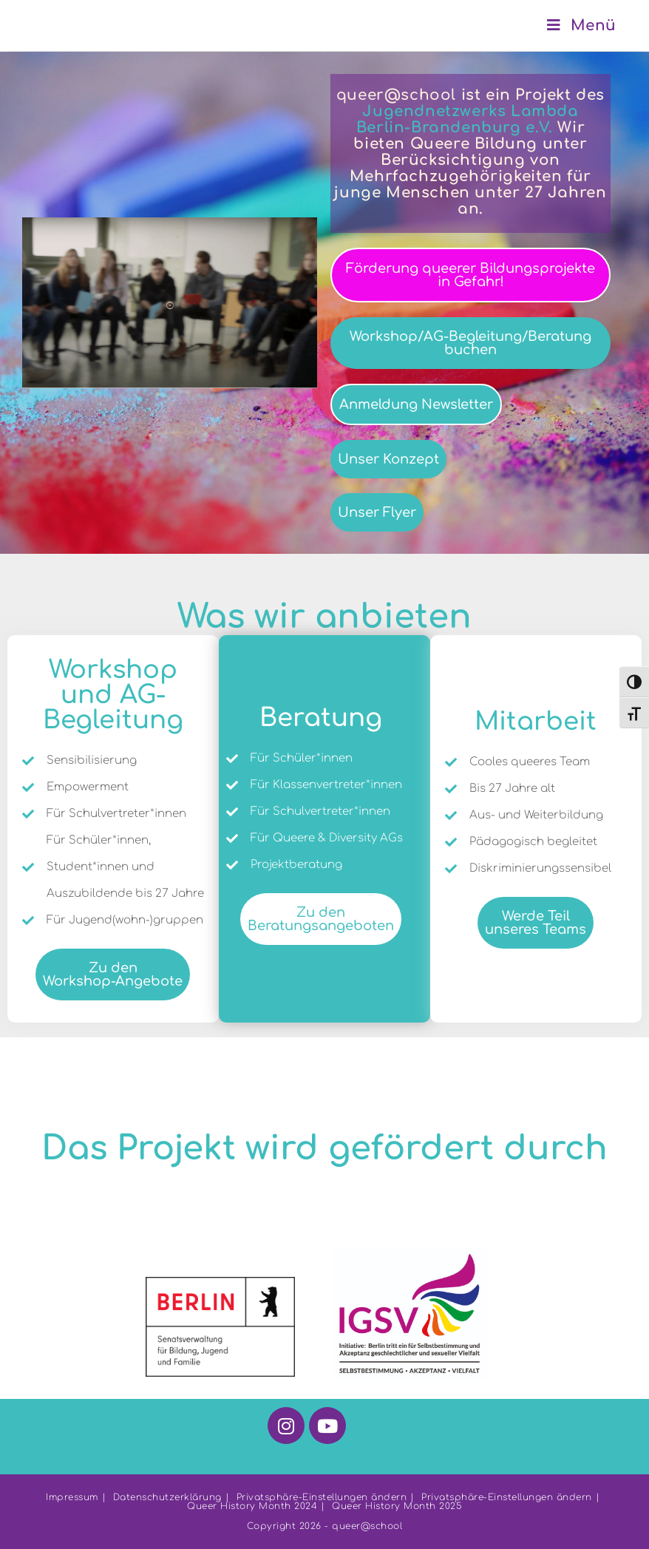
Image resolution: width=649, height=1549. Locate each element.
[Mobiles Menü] (581, 25)
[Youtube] (327, 1425)
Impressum (72, 1497)
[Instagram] (286, 1425)
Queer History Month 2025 (397, 1506)
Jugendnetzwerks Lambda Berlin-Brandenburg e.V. (467, 119)
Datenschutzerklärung (167, 1497)
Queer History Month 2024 (252, 1506)
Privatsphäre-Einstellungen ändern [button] (322, 1497)
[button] (170, 302)
